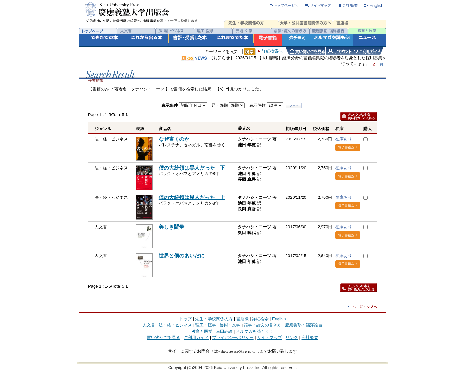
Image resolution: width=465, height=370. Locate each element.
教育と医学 (202, 331)
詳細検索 (260, 318)
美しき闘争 (171, 227)
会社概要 (310, 337)
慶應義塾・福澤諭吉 (303, 325)
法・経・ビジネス (175, 325)
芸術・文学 (230, 325)
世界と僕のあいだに (182, 255)
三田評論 (224, 331)
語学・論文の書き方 (262, 325)
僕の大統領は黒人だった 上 (192, 197)
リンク (292, 337)
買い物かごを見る (163, 337)
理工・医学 (205, 325)
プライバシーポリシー (233, 337)
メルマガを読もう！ (254, 331)
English (279, 318)
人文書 (149, 325)
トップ (185, 318)
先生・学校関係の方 (214, 318)
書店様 (242, 318)
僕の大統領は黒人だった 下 (192, 168)
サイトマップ (269, 337)
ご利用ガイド (196, 337)
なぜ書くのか (174, 139)
